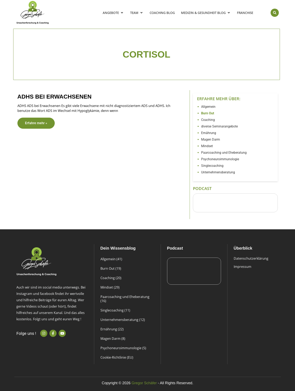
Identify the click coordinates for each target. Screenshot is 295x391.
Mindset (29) (110, 287)
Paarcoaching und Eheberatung (224, 153)
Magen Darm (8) (112, 338)
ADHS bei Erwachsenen (54, 96)
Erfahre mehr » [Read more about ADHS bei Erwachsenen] (36, 123)
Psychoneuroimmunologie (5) (123, 348)
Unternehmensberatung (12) (122, 319)
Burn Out (207, 113)
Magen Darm (210, 139)
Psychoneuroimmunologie (220, 159)
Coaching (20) (110, 278)
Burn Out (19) (110, 268)
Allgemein (208, 107)
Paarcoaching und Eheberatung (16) (124, 298)
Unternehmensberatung (218, 172)
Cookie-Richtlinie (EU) (116, 357)
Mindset (207, 146)
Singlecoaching (212, 166)
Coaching (208, 120)
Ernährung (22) (112, 329)
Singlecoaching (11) (115, 310)
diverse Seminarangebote (219, 126)
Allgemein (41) (111, 259)
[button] (275, 13)
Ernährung (208, 133)
